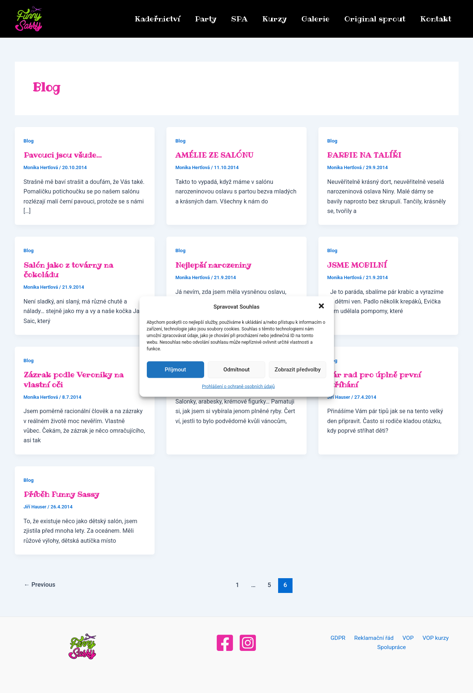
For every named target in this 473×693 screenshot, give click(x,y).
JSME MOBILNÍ (358, 265)
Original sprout (374, 19)
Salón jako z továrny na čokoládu (69, 269)
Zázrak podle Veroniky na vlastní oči (74, 379)
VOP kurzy (431, 637)
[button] (322, 306)
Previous (40, 584)
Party (205, 19)
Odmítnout (236, 369)
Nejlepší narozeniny (213, 265)
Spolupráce (392, 647)
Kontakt (435, 19)
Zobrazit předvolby (298, 369)
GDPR (340, 637)
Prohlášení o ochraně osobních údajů (238, 386)
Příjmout (175, 369)
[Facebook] (225, 642)
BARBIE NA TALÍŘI (365, 155)
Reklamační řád (374, 637)
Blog (29, 141)
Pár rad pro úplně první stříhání (374, 379)
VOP (406, 637)
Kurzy (274, 19)
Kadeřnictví (157, 19)
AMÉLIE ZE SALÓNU (215, 155)
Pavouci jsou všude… (64, 155)
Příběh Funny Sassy (62, 493)
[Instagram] (248, 642)
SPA (239, 19)
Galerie (315, 19)
